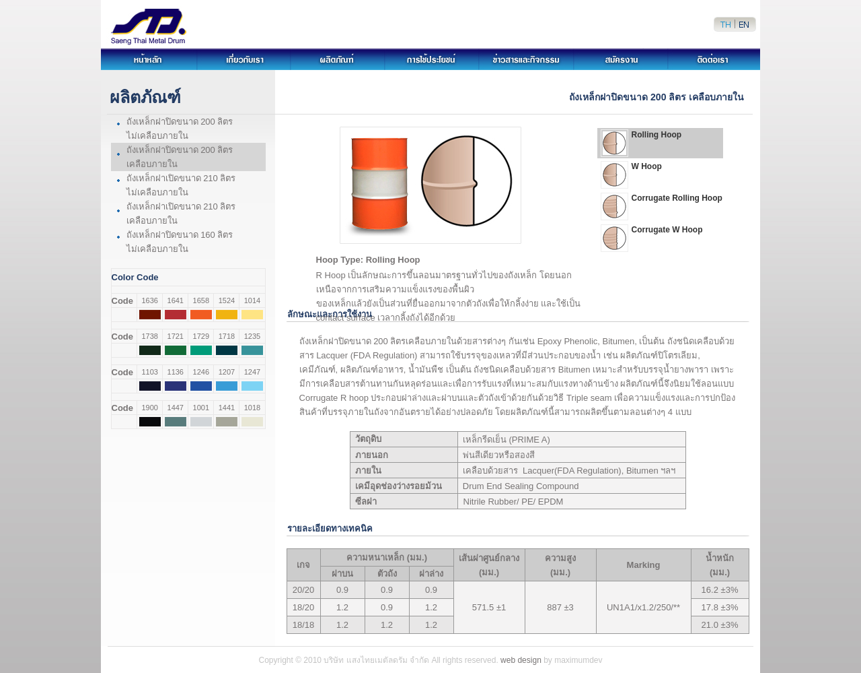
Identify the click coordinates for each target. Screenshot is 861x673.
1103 (149, 372)
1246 (201, 372)
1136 (175, 372)
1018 (252, 408)
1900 (149, 408)
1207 (227, 372)
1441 (227, 408)
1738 (149, 336)
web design (520, 660)
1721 (175, 336)
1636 (149, 300)
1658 (201, 300)
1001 (201, 408)
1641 (175, 300)
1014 (252, 300)
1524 (227, 300)
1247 (252, 372)
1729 (201, 336)
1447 (175, 408)
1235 (252, 336)
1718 (227, 336)
